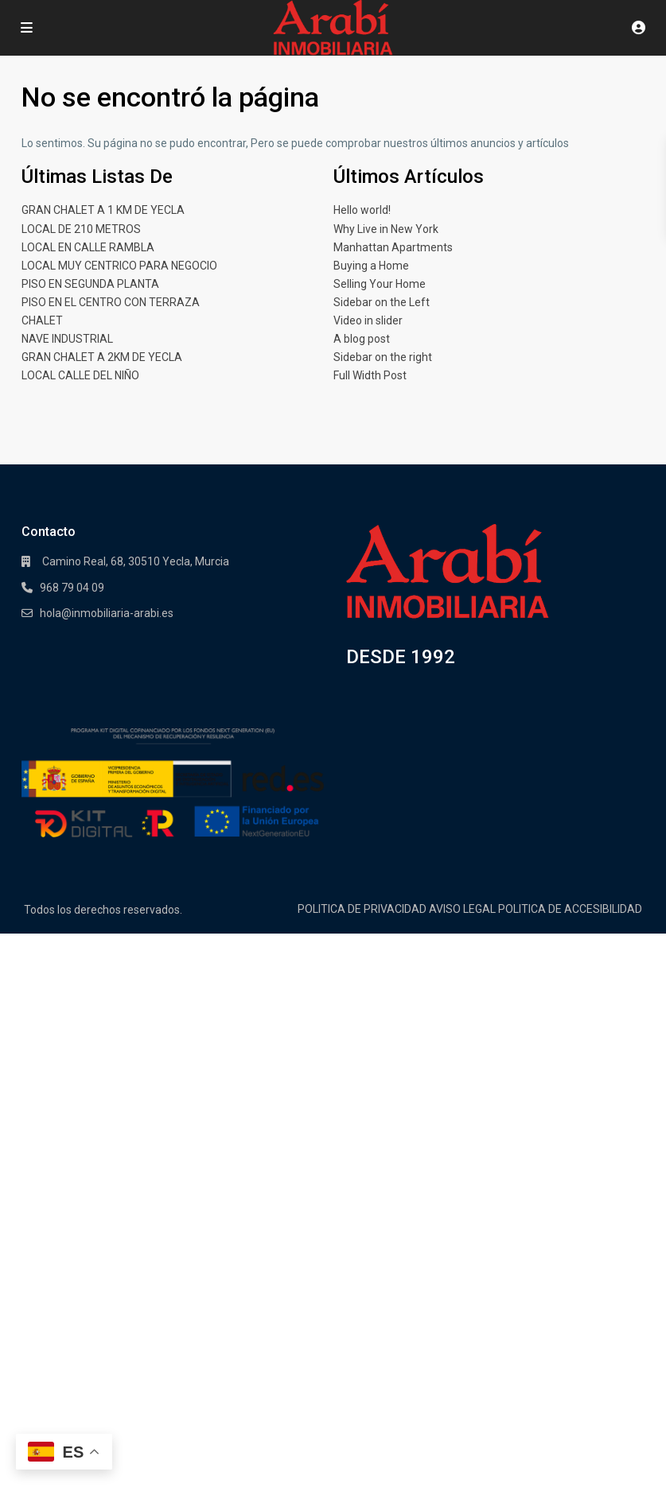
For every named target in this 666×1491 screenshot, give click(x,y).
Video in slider (368, 320)
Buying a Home (371, 265)
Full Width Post (370, 375)
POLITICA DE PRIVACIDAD (362, 909)
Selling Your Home (379, 284)
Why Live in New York (385, 229)
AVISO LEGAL (462, 909)
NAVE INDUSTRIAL (67, 338)
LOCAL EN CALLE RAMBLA (87, 247)
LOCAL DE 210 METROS (81, 229)
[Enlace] (447, 571)
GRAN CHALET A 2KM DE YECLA (101, 357)
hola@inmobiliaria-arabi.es (106, 613)
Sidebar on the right (382, 357)
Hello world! (362, 210)
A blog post (361, 338)
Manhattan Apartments (393, 247)
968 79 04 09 (72, 587)
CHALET (42, 320)
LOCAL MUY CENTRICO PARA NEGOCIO (119, 265)
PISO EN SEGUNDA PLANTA (90, 284)
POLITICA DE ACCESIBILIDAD (570, 909)
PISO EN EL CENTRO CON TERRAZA (110, 302)
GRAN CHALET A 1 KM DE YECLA (103, 210)
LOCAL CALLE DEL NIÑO (80, 375)
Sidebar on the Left (381, 302)
